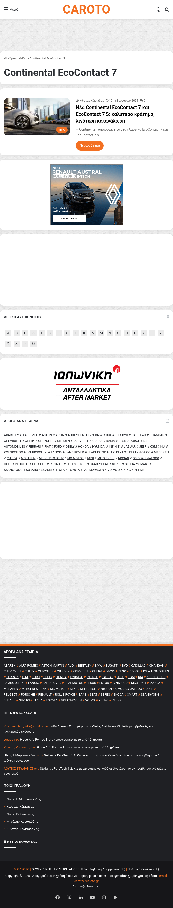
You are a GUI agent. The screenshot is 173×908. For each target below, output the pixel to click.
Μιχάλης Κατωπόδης (22, 821)
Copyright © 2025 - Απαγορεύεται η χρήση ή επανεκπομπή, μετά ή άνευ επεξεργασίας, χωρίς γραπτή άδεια (81, 876)
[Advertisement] (86, 520)
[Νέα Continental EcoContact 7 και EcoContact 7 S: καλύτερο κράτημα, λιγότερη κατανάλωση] (37, 116)
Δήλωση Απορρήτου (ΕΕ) (107, 869)
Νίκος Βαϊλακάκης (20, 814)
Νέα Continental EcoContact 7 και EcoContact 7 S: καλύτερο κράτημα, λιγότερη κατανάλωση (115, 114)
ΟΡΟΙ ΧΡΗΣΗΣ (42, 869)
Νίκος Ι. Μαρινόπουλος (24, 799)
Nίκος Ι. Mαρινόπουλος (20, 755)
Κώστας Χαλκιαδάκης (23, 829)
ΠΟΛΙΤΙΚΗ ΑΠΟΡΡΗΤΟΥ (71, 869)
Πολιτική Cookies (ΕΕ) (143, 869)
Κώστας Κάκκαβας (91, 100)
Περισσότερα (89, 145)
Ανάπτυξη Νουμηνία (86, 886)
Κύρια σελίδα (15, 58)
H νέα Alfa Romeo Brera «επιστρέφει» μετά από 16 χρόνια (61, 739)
